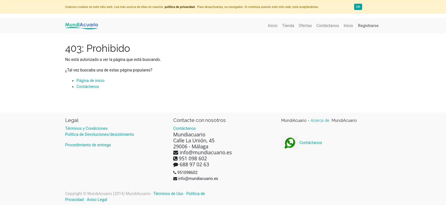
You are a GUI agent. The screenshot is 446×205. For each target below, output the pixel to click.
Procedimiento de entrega (88, 145)
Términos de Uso (168, 193)
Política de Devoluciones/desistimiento (99, 134)
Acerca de (321, 120)
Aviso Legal (97, 199)
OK (358, 7)
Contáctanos (301, 142)
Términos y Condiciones (86, 128)
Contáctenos (88, 86)
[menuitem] (273, 25)
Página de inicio (91, 80)
